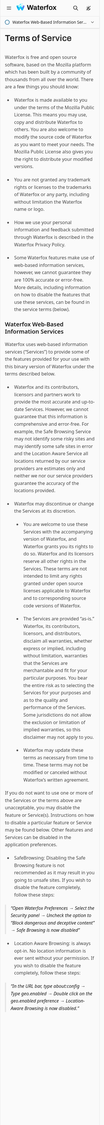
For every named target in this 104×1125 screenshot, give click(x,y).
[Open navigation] (9, 8)
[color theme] (88, 8)
